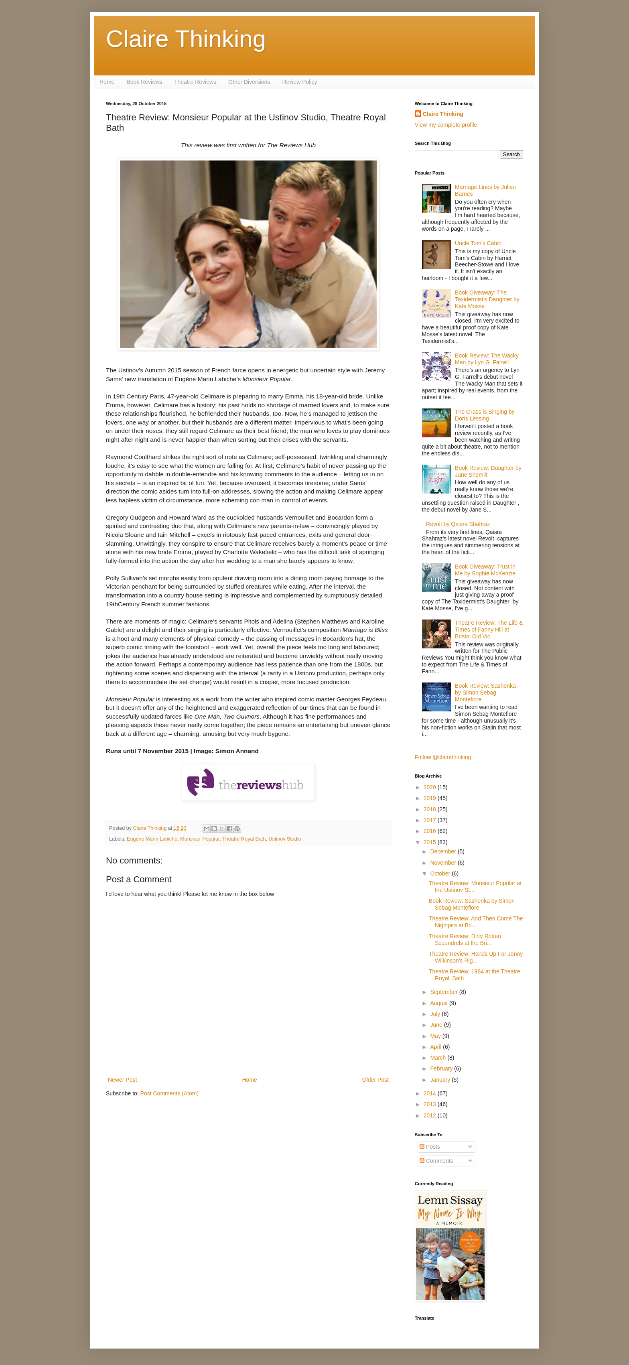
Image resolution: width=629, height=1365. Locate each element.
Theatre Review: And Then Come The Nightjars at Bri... (476, 921)
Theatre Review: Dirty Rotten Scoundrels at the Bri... (465, 939)
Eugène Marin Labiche (152, 839)
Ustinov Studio (284, 839)
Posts (430, 1147)
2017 (431, 820)
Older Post (375, 1080)
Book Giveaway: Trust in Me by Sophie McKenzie (485, 570)
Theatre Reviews (195, 82)
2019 (431, 798)
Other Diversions (249, 82)
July (436, 1014)
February (442, 1068)
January (441, 1080)
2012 (431, 1115)
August (439, 1003)
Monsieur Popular (199, 839)
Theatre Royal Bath (244, 839)
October (441, 873)
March (438, 1057)
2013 (431, 1104)
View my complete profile (446, 125)
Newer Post (122, 1080)
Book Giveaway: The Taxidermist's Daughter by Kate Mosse (487, 299)
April (436, 1047)
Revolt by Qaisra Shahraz (458, 524)
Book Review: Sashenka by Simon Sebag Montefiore (485, 692)
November (443, 862)
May (436, 1036)
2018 (431, 809)
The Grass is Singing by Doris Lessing (485, 415)
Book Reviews (144, 82)
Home (106, 82)
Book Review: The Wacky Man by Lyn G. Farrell (487, 359)
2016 (431, 831)
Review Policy (299, 82)
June (437, 1025)
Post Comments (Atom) (169, 1093)
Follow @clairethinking (443, 757)
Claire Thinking (186, 38)
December (443, 851)
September (444, 992)
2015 (431, 842)
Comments (436, 1161)
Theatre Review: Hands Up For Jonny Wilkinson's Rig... (476, 957)
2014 (431, 1093)
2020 (431, 787)
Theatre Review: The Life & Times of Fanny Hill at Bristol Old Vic (489, 630)
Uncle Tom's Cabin (478, 243)
